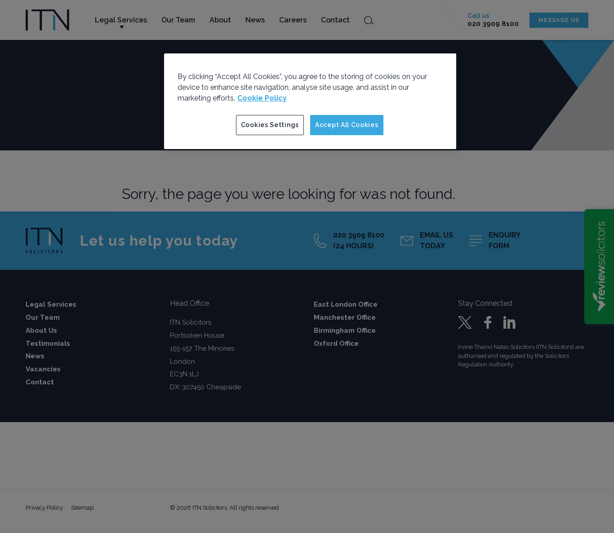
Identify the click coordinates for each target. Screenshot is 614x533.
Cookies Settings (270, 124)
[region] (310, 101)
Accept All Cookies (346, 124)
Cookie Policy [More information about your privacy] (262, 98)
